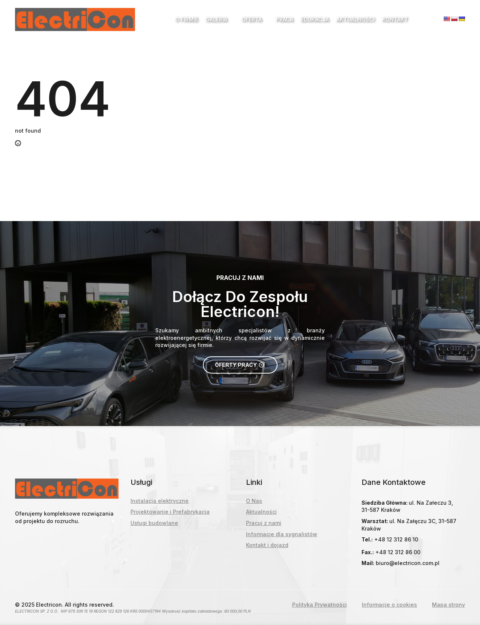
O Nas (254, 501)
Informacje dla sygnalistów (281, 534)
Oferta (252, 19)
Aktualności (355, 19)
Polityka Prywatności (319, 604)
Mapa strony (448, 604)
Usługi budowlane (154, 523)
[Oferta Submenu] (265, 19)
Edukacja (315, 19)
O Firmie (186, 19)
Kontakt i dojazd (267, 545)
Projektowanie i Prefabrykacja (170, 511)
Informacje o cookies (389, 604)
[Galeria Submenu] (230, 19)
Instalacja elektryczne (159, 501)
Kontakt (395, 19)
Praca (284, 19)
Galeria (216, 19)
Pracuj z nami (263, 523)
